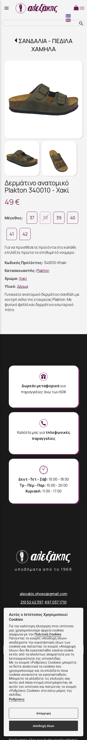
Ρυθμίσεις (16, 699)
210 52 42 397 (31, 602)
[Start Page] (37, 8)
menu (6, 8)
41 (12, 234)
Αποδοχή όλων (43, 726)
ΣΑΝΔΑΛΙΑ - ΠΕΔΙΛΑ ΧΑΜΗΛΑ (45, 45)
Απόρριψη (43, 713)
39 (58, 218)
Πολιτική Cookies (48, 634)
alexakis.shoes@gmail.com (43, 593)
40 (72, 218)
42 (25, 234)
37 (32, 218)
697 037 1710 (56, 602)
